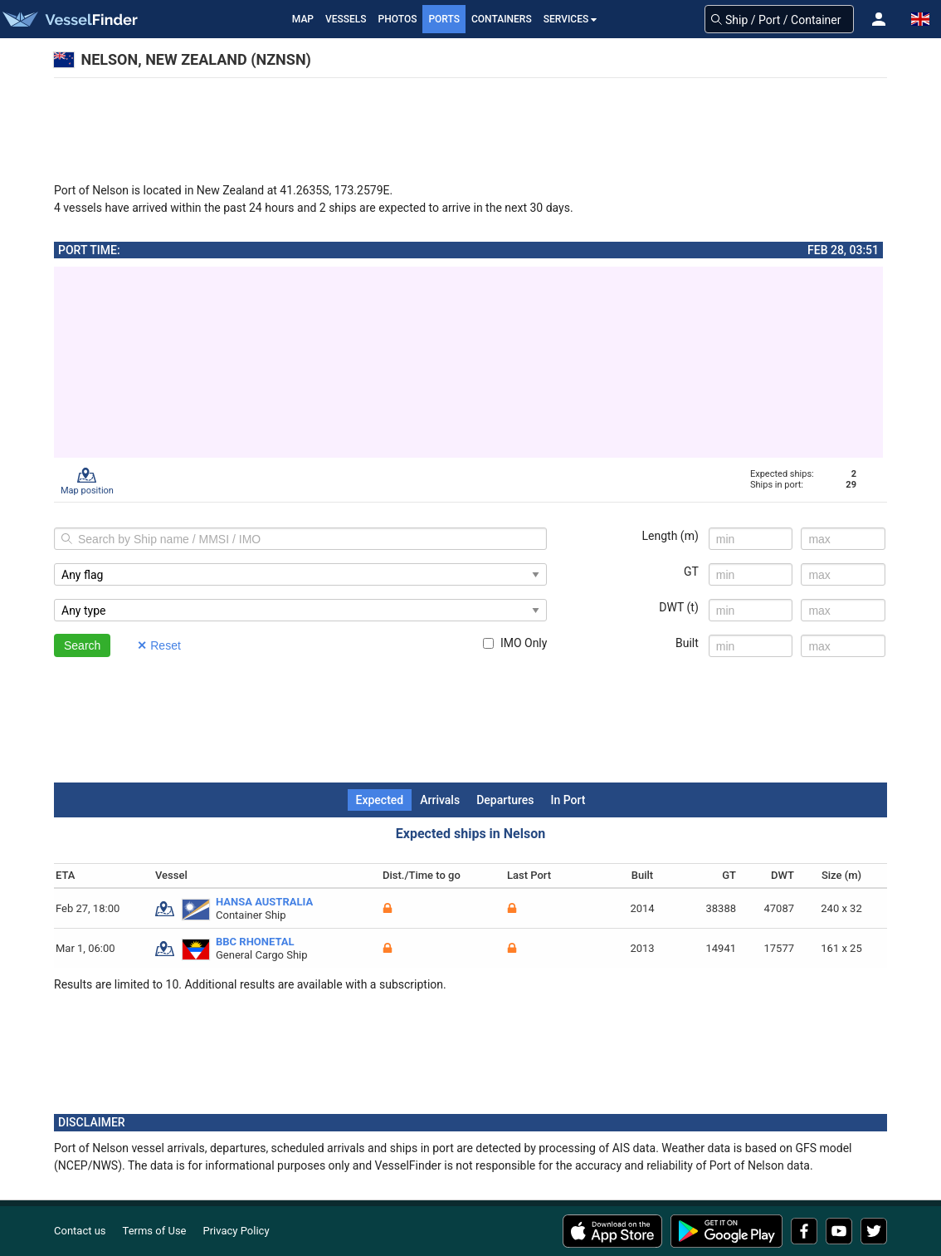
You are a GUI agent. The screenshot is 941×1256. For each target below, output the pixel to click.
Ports (444, 19)
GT (691, 571)
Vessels (346, 19)
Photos (397, 19)
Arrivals (440, 800)
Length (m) (670, 535)
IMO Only (515, 643)
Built (687, 643)
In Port (567, 800)
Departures (505, 800)
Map (303, 19)
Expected (380, 800)
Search (82, 645)
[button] (879, 19)
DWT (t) (679, 607)
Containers (501, 19)
